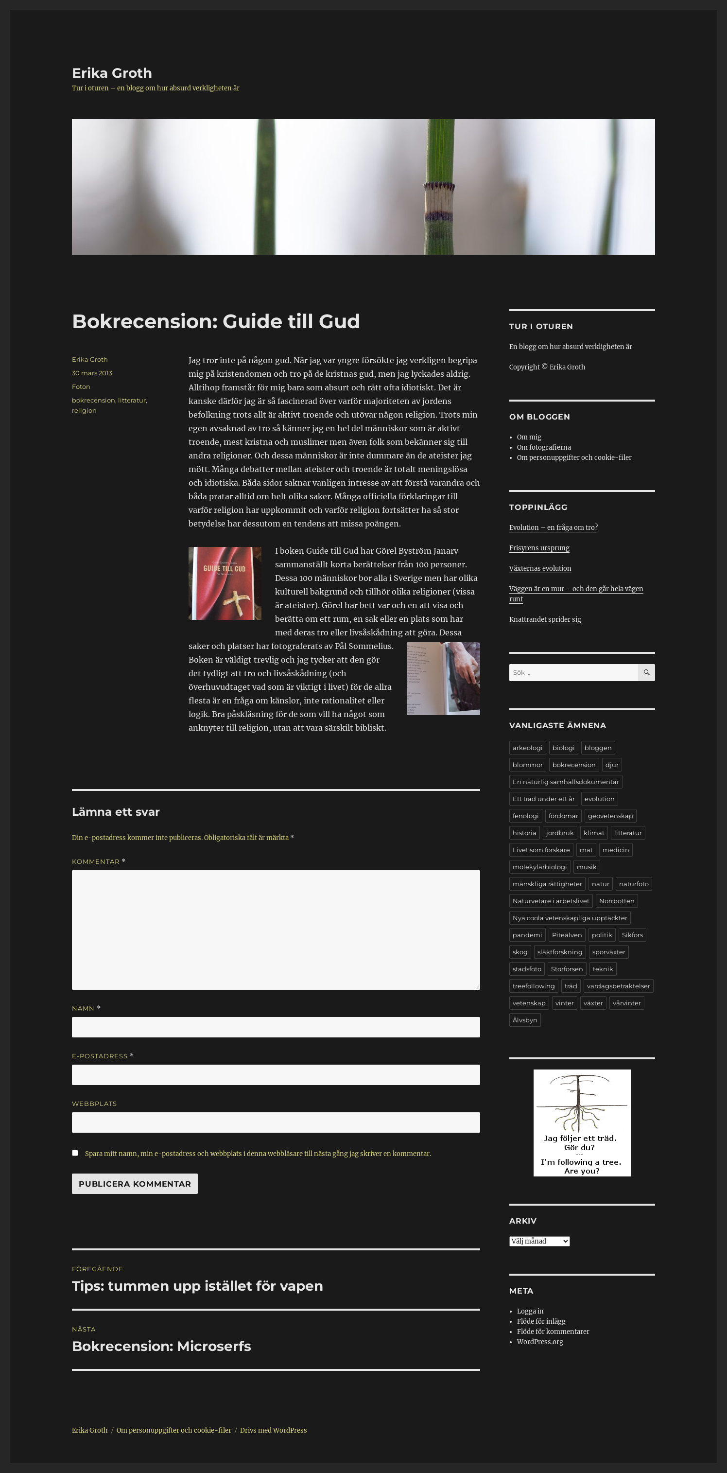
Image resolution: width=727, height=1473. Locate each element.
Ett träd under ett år (544, 799)
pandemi (527, 935)
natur (600, 884)
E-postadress (103, 1056)
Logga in (530, 1311)
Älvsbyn (525, 1020)
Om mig (529, 437)
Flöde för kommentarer (553, 1332)
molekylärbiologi (540, 867)
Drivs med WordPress (273, 1430)
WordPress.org (540, 1342)
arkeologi (528, 748)
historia (525, 833)
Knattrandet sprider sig (545, 619)
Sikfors (632, 935)
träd (571, 986)
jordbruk (560, 833)
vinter (564, 1003)
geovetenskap (610, 816)
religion (84, 410)
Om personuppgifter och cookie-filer (574, 458)
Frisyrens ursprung (539, 548)
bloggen (598, 748)
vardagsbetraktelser (618, 986)
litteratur (132, 400)
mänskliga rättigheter (547, 884)
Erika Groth (112, 73)
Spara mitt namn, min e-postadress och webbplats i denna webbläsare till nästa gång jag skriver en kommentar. (258, 1154)
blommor (528, 765)
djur (612, 765)
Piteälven (567, 935)
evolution (600, 799)
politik (602, 935)
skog (520, 952)
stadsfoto (527, 969)
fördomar (563, 816)
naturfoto (634, 884)
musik (587, 867)
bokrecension (93, 400)
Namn (86, 1008)
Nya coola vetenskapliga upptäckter (570, 918)
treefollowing (534, 986)
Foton (81, 386)
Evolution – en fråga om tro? (553, 528)
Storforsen (567, 969)
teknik (603, 969)
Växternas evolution (540, 568)
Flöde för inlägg (541, 1321)
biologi (564, 748)
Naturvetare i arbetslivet (551, 901)
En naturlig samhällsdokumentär (566, 782)
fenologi (526, 816)
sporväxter (608, 952)
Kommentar (99, 862)
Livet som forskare (541, 850)
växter (593, 1003)
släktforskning (560, 952)
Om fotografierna (544, 447)
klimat (594, 833)
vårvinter (627, 1003)
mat (586, 850)
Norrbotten (617, 901)
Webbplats (94, 1103)
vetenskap (529, 1003)
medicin (616, 850)
